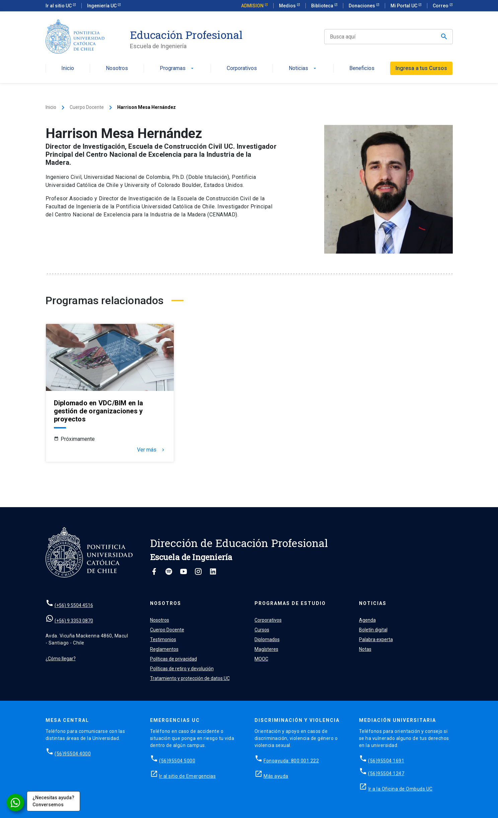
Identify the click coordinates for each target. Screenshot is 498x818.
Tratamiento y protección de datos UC (190, 678)
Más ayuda (276, 776)
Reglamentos (164, 649)
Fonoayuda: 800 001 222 (291, 760)
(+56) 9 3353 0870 (74, 620)
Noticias (303, 68)
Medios (288, 5)
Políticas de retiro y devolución (182, 668)
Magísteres (266, 649)
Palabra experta (376, 639)
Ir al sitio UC (59, 5)
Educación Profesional (186, 34)
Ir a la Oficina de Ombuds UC (400, 789)
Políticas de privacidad (173, 659)
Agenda (367, 620)
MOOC (261, 659)
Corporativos (242, 68)
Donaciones (362, 5)
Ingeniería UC (102, 5)
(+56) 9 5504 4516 (74, 605)
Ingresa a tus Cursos (421, 68)
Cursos (262, 629)
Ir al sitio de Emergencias (187, 776)
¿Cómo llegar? (61, 658)
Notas (365, 649)
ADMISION (253, 5)
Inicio (67, 68)
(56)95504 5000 (177, 760)
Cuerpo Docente (87, 107)
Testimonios (163, 639)
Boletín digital (373, 629)
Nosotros (117, 68)
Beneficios (361, 68)
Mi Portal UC (404, 5)
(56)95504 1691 (386, 760)
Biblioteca (322, 5)
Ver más (151, 450)
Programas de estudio (290, 603)
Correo (441, 5)
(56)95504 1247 (386, 773)
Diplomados (267, 639)
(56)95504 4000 (73, 753)
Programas (177, 68)
